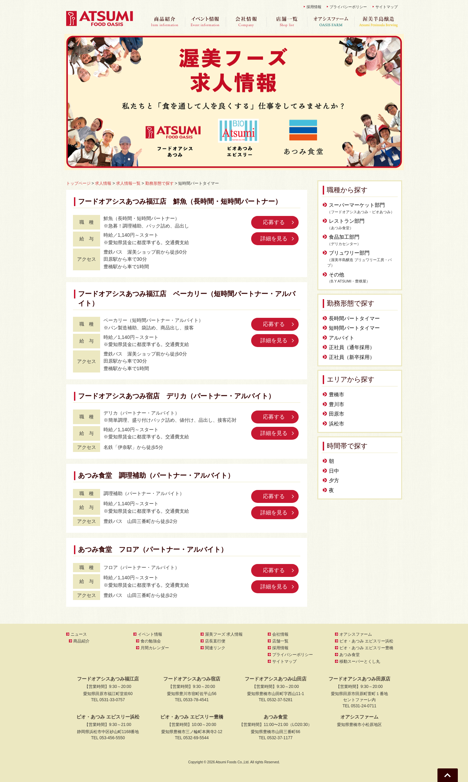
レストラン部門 (346, 221)
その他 (336, 274)
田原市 (336, 414)
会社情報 (246, 22)
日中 (334, 471)
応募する (274, 222)
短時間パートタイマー (354, 328)
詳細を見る (273, 238)
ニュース (79, 634)
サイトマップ (386, 7)
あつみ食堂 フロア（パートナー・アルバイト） (152, 549)
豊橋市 (336, 394)
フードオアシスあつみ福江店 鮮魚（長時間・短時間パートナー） (180, 201)
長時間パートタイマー (354, 318)
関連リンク (215, 647)
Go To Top (447, 775)
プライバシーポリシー (348, 7)
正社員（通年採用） (352, 347)
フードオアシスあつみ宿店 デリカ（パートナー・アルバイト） (176, 396)
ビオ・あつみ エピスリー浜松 (366, 641)
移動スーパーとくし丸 (359, 661)
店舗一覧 (286, 22)
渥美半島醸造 (378, 22)
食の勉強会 (151, 641)
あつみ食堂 (349, 654)
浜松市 (336, 423)
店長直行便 (215, 641)
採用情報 (313, 7)
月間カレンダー (155, 647)
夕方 (334, 480)
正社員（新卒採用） (352, 357)
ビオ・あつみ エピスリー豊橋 (366, 647)
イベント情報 (205, 22)
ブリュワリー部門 (349, 253)
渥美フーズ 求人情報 (224, 634)
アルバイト (341, 338)
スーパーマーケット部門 (357, 205)
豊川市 (336, 404)
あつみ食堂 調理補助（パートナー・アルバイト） (156, 475)
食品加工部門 (344, 237)
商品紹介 (164, 22)
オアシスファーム (331, 22)
